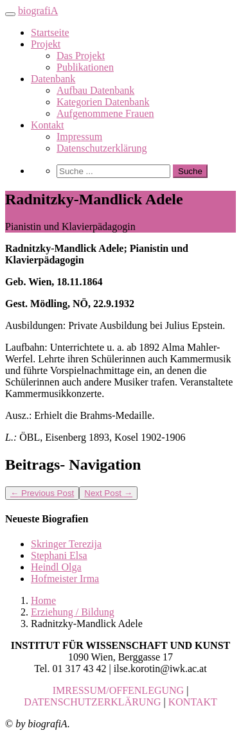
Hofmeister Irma (65, 578)
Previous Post (42, 493)
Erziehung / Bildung (72, 612)
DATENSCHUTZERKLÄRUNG (92, 701)
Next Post (108, 493)
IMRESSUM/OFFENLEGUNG (118, 690)
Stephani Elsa (59, 555)
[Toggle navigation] (10, 14)
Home (43, 600)
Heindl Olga (56, 567)
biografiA (38, 10)
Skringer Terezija (66, 543)
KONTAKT (192, 701)
